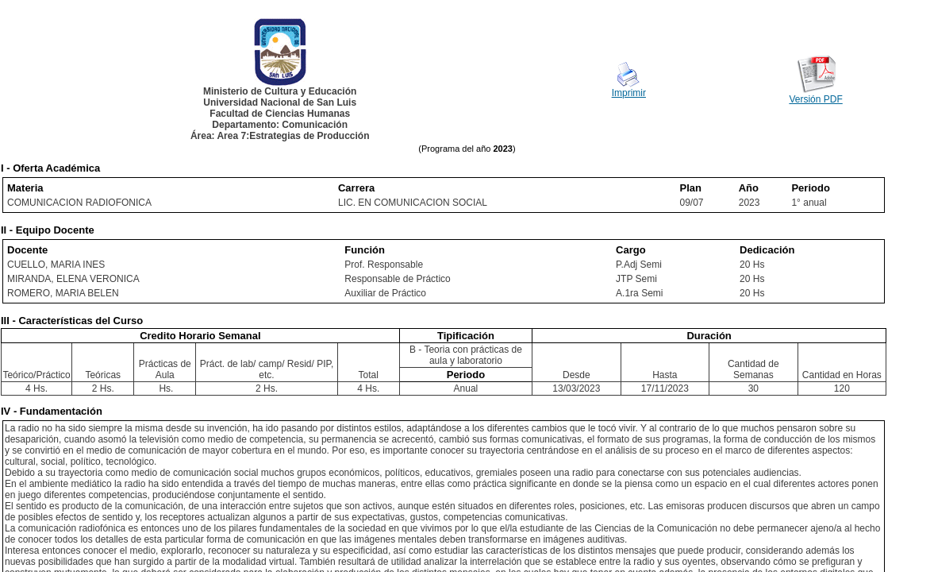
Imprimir (629, 93)
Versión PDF (815, 99)
